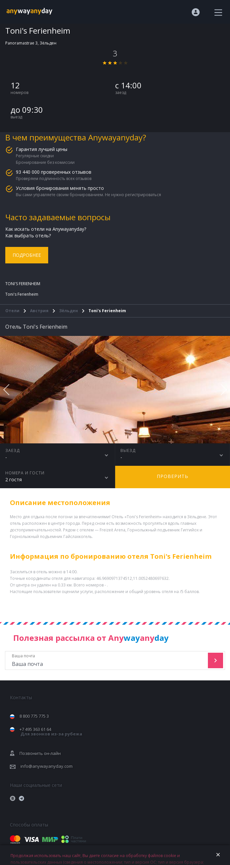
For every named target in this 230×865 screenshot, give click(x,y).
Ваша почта (107, 660)
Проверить (172, 476)
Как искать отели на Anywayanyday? (45, 229)
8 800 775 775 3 (34, 716)
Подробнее (27, 255)
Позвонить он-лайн (40, 753)
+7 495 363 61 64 (50, 731)
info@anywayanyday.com (46, 766)
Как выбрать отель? (28, 235)
